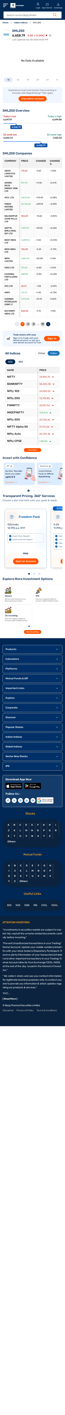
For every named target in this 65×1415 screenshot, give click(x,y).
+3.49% (53, 204)
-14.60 (39, 216)
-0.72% (53, 249)
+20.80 (39, 258)
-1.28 (38, 286)
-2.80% (53, 216)
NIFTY (11, 376)
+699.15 (39, 204)
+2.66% (53, 228)
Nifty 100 (13, 391)
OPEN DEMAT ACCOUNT (32, 99)
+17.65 (39, 183)
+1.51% (53, 267)
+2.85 (38, 267)
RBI (35, 905)
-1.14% (53, 311)
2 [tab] (34, 491)
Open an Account (26, 561)
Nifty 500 (13, 419)
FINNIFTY (13, 405)
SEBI (26, 905)
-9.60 (38, 171)
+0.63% (53, 274)
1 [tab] (29, 491)
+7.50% (53, 299)
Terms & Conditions (47, 1010)
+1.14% (53, 258)
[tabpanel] (19, 474)
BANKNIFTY (15, 384)
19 (42, 324)
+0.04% (53, 240)
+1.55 (38, 240)
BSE (9, 905)
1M (28, 80)
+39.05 (39, 228)
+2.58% (53, 197)
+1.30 (38, 292)
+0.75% (53, 292)
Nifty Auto (14, 433)
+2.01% (53, 183)
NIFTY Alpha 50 (17, 426)
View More (32, 450)
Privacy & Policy (25, 1010)
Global (41, 353)
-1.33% (53, 171)
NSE (18, 905)
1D (8, 80)
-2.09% (53, 286)
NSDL (54, 905)
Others (11, 841)
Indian (53, 353)
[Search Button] (55, 15)
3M (37, 80)
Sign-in (51, 338)
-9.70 (38, 311)
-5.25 (38, 249)
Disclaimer (8, 1010)
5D (18, 80)
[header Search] (31, 15)
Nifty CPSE (14, 441)
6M (47, 80)
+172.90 (39, 197)
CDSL (44, 905)
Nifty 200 (13, 398)
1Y (57, 80)
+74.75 (39, 299)
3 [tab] (39, 491)
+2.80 (39, 274)
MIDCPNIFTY (15, 412)
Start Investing (32, 632)
